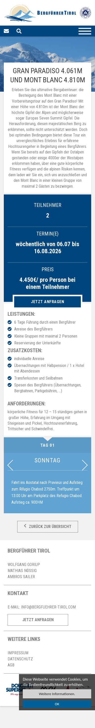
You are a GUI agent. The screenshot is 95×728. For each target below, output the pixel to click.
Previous (12, 465)
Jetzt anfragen (47, 301)
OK (57, 704)
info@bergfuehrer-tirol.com (48, 607)
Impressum (18, 653)
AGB (11, 665)
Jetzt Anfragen (38, 619)
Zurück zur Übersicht (47, 527)
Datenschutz (20, 659)
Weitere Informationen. (57, 694)
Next (82, 465)
